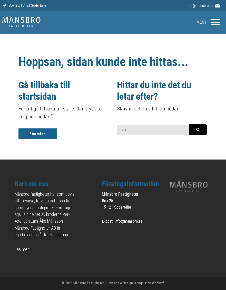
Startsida (38, 134)
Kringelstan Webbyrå (149, 283)
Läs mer (22, 249)
